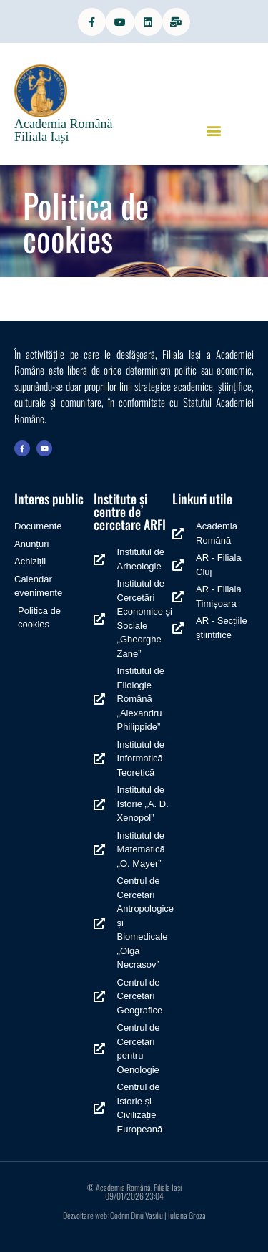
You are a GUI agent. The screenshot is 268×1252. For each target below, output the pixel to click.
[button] (213, 130)
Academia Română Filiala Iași (63, 130)
